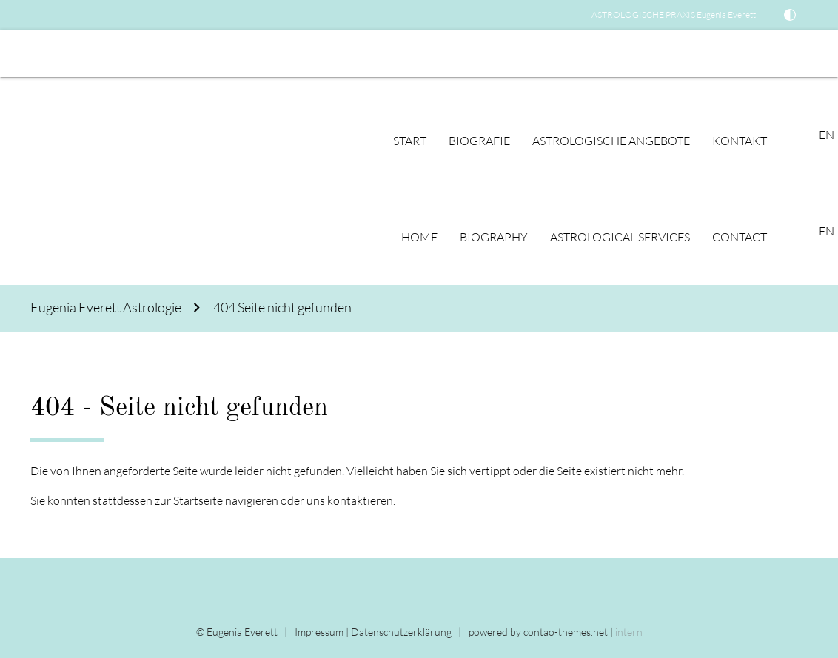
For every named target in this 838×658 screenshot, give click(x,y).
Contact (739, 236)
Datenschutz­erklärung (401, 631)
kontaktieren (360, 500)
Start (409, 140)
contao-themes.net (565, 631)
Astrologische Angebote (611, 140)
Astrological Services (620, 236)
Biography (494, 236)
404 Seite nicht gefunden (282, 307)
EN (19, 53)
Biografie (479, 140)
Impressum (319, 631)
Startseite (198, 500)
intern (629, 631)
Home (419, 236)
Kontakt (739, 140)
